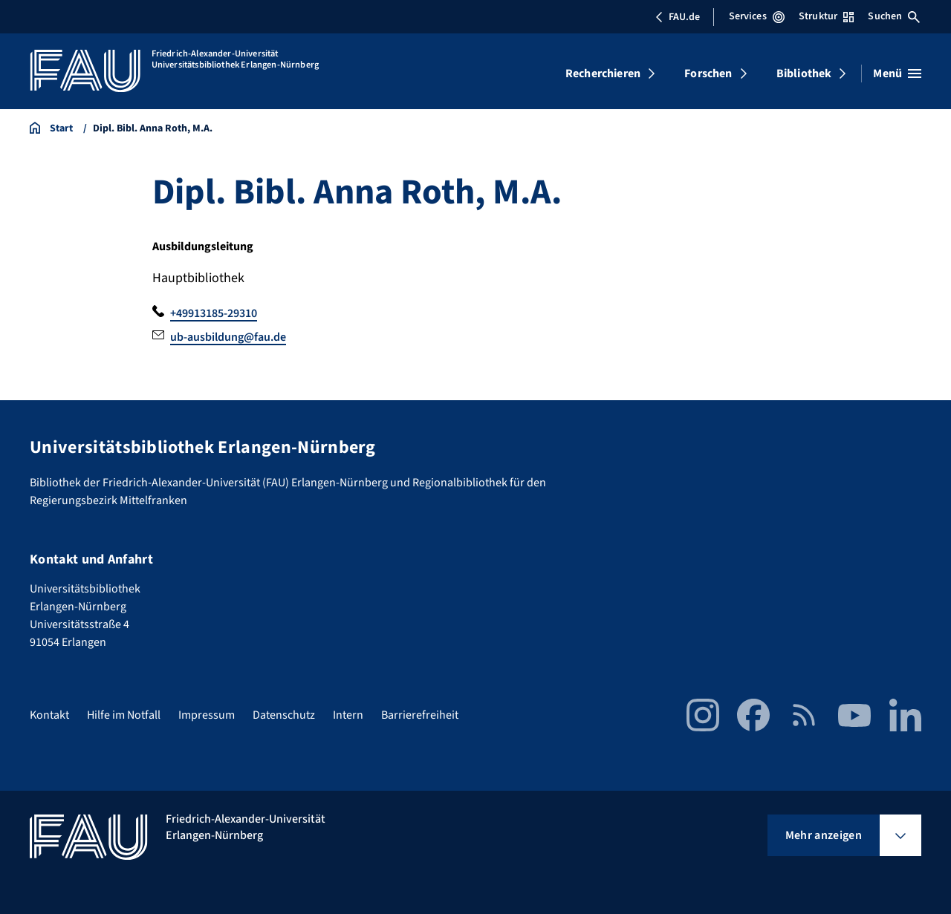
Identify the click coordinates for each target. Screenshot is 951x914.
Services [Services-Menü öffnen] (757, 16)
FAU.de (678, 17)
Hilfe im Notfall (123, 715)
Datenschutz (284, 715)
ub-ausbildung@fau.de (228, 337)
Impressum (206, 715)
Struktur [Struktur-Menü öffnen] (826, 16)
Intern (348, 715)
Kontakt (49, 715)
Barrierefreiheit (419, 715)
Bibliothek (804, 73)
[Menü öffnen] (897, 73)
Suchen (894, 16)
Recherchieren (602, 73)
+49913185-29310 (213, 313)
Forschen (708, 73)
